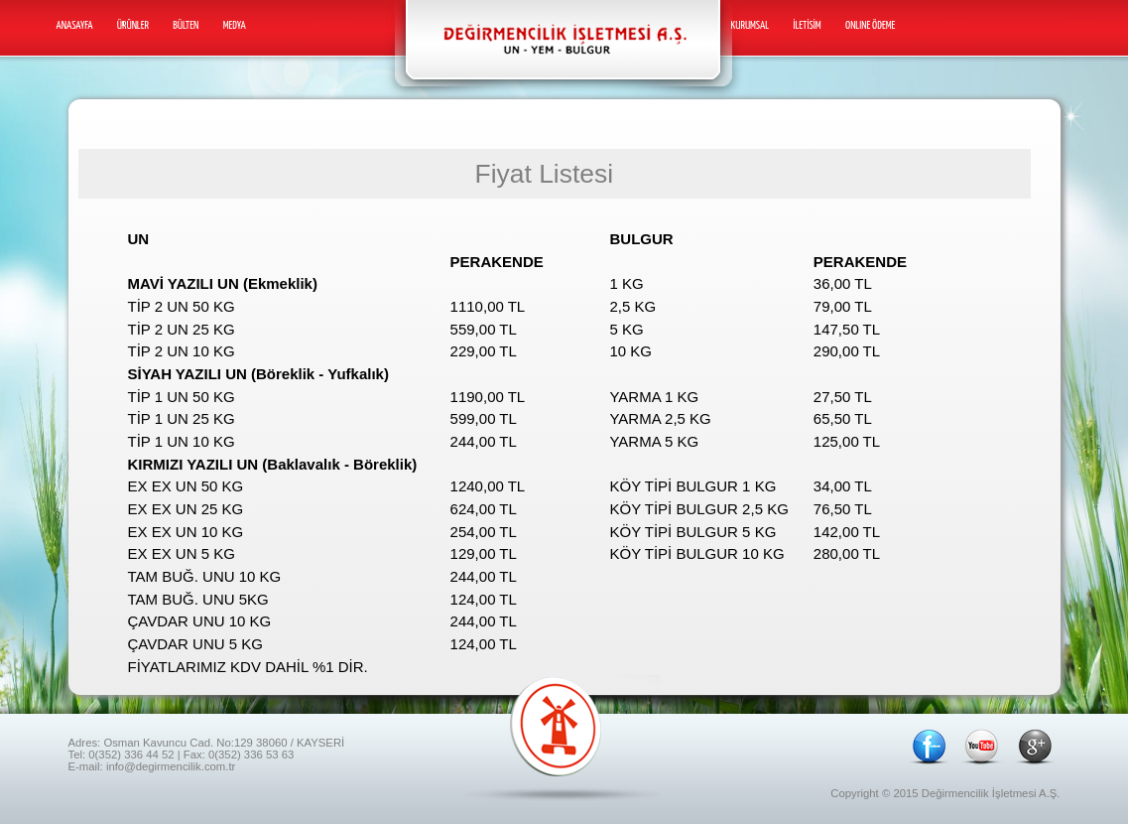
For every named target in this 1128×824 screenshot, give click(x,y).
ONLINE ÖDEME (870, 25)
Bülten (185, 25)
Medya (234, 25)
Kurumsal (750, 25)
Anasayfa (75, 25)
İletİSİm (806, 25)
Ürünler (133, 25)
